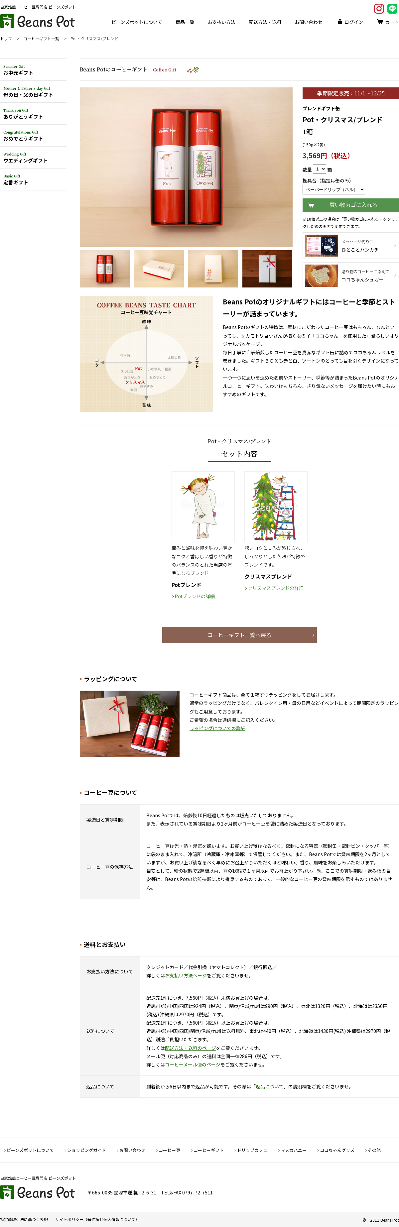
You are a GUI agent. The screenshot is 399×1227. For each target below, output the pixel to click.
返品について (270, 1086)
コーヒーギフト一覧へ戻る (239, 635)
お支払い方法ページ (186, 975)
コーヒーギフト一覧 (41, 38)
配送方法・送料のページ (190, 1048)
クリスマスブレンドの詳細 (276, 588)
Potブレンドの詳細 (195, 596)
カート (392, 22)
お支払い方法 (221, 22)
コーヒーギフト (209, 1150)
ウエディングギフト (25, 158)
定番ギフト (15, 179)
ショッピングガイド (86, 1150)
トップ (6, 38)
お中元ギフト (18, 70)
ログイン (353, 22)
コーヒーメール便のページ (192, 1064)
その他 (374, 1150)
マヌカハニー (294, 1150)
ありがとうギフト (23, 114)
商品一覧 (185, 22)
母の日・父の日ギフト (28, 92)
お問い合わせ (309, 22)
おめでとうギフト (23, 136)
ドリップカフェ (252, 1150)
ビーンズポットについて (136, 22)
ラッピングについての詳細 (217, 728)
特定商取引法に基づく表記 (24, 1219)
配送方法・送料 (265, 22)
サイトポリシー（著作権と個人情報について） (97, 1219)
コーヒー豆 (169, 1150)
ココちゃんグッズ (337, 1150)
